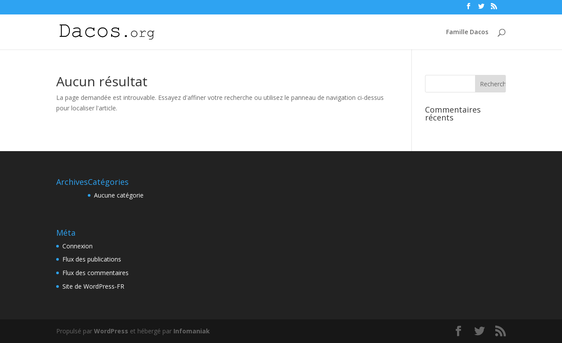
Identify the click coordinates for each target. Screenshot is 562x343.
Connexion (77, 246)
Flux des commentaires (95, 273)
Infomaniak (191, 331)
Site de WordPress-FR (93, 286)
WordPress (111, 331)
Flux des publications (91, 259)
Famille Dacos (467, 32)
